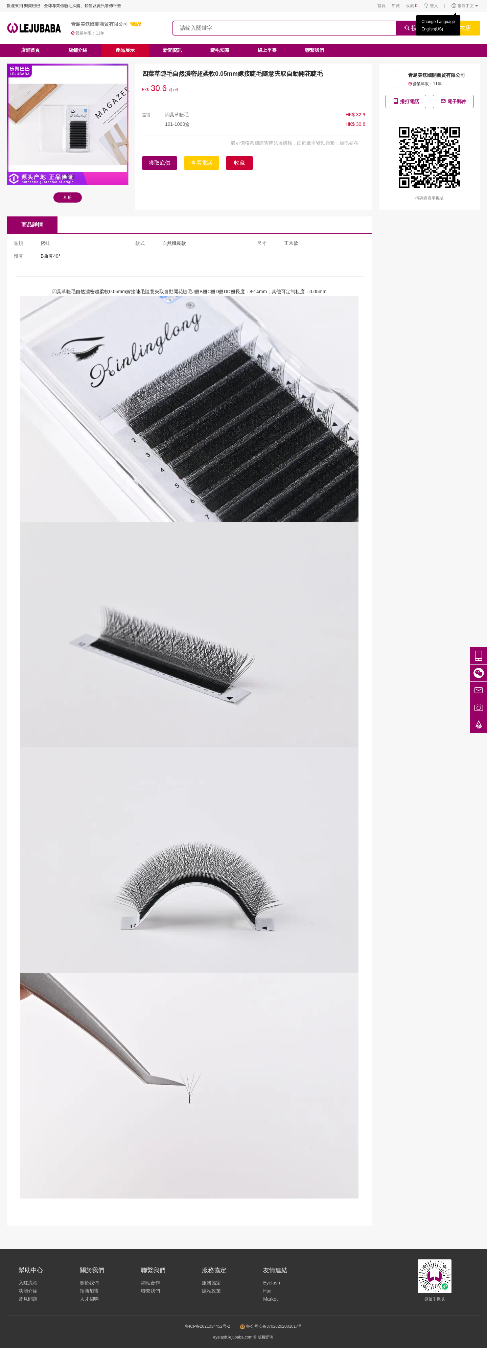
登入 (430, 6)
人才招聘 (89, 1299)
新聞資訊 (172, 50)
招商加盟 (89, 1291)
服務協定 (211, 1282)
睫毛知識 (219, 50)
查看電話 (201, 163)
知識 (396, 5)
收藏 (411, 5)
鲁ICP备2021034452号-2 (207, 1326)
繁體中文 (465, 6)
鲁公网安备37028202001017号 (271, 1326)
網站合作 (150, 1282)
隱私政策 (211, 1291)
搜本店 (462, 28)
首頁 (381, 5)
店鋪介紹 (77, 50)
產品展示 (125, 50)
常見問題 (28, 1299)
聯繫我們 (314, 50)
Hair (267, 1291)
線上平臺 (267, 50)
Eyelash (271, 1282)
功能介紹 (28, 1291)
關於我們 (89, 1282)
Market (270, 1299)
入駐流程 (28, 1282)
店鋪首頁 (30, 50)
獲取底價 (159, 163)
